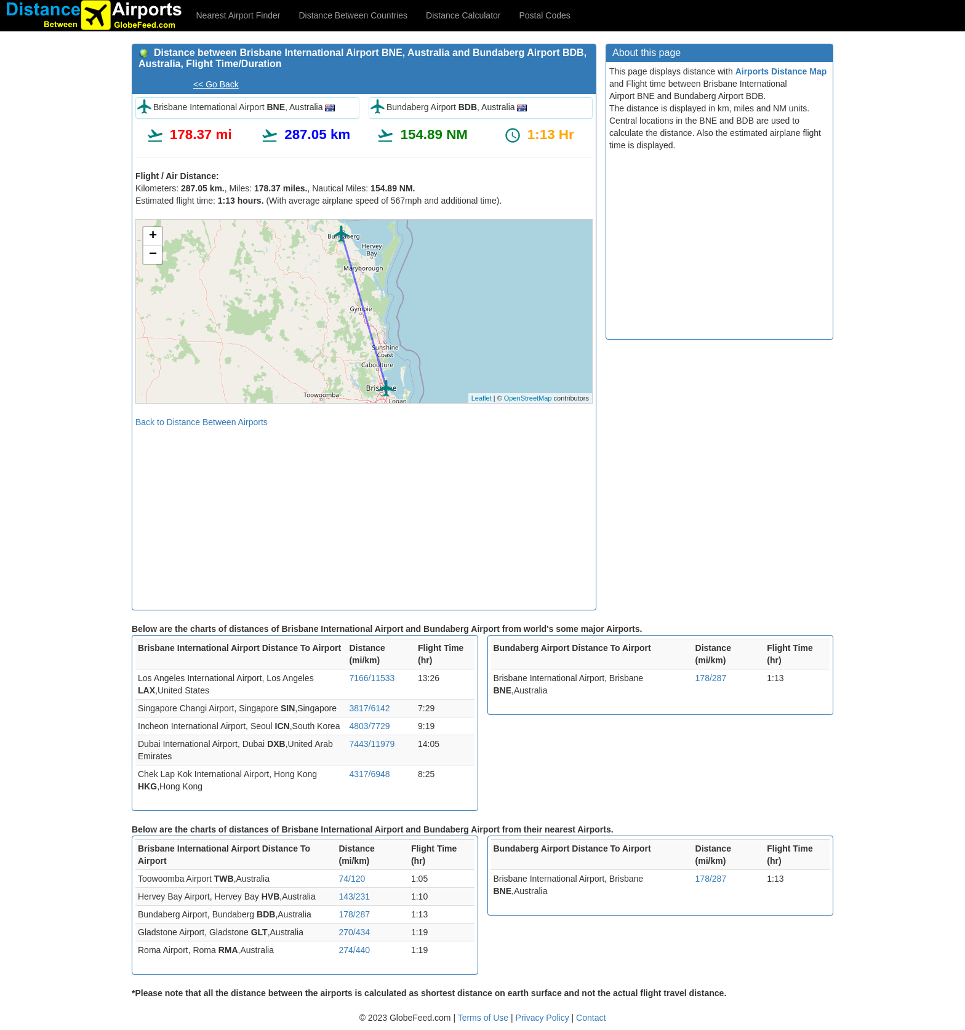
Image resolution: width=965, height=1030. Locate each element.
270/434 (354, 932)
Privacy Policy (544, 1018)
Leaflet (481, 398)
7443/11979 (371, 744)
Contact (591, 1018)
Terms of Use (484, 1018)
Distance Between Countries (352, 15)
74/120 (351, 879)
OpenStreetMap (528, 398)
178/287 (711, 678)
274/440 (354, 950)
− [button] (153, 255)
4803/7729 (369, 726)
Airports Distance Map (781, 71)
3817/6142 (369, 708)
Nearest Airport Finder (238, 15)
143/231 (354, 896)
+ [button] (153, 236)
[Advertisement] (364, 514)
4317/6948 (369, 774)
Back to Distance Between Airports (201, 422)
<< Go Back (216, 84)
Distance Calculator (463, 15)
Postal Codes (545, 15)
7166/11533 (371, 678)
